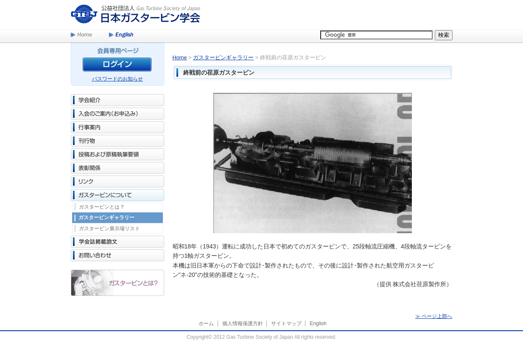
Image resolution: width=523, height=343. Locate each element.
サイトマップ (286, 323)
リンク (117, 181)
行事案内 (117, 127)
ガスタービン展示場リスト (109, 228)
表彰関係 (117, 168)
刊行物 (117, 141)
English (121, 35)
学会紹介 (117, 100)
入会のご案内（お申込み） (117, 114)
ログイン (117, 66)
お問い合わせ (117, 255)
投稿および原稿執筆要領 (117, 154)
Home (81, 35)
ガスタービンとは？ (102, 207)
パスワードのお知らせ (117, 79)
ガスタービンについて (117, 195)
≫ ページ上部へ (433, 316)
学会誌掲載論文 (117, 242)
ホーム (206, 323)
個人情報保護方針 (242, 323)
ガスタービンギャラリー (106, 217)
